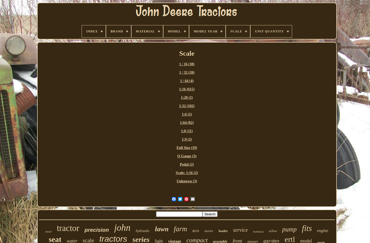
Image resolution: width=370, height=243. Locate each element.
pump (289, 229)
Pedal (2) (187, 164)
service (240, 230)
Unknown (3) (187, 181)
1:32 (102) (187, 106)
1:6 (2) (187, 114)
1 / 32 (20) (187, 72)
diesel (48, 231)
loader (223, 231)
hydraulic (143, 231)
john (122, 228)
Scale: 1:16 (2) (187, 173)
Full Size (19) (187, 148)
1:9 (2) (187, 139)
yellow (273, 231)
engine (322, 230)
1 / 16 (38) (187, 64)
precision (96, 230)
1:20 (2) (187, 98)
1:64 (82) (187, 123)
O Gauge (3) (186, 156)
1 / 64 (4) (187, 81)
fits (307, 228)
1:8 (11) (187, 131)
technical (258, 231)
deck (195, 231)
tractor (68, 228)
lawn (162, 229)
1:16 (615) (187, 89)
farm (180, 229)
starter (208, 231)
